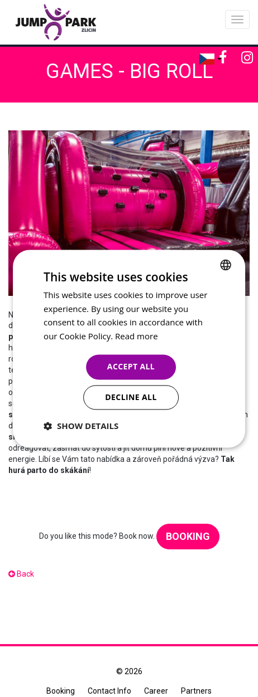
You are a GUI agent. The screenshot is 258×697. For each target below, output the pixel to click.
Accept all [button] (131, 366)
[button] (81, 426)
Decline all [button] (130, 397)
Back (21, 573)
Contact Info (109, 690)
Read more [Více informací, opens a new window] (136, 336)
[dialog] (129, 348)
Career (156, 690)
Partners (196, 690)
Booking (188, 536)
